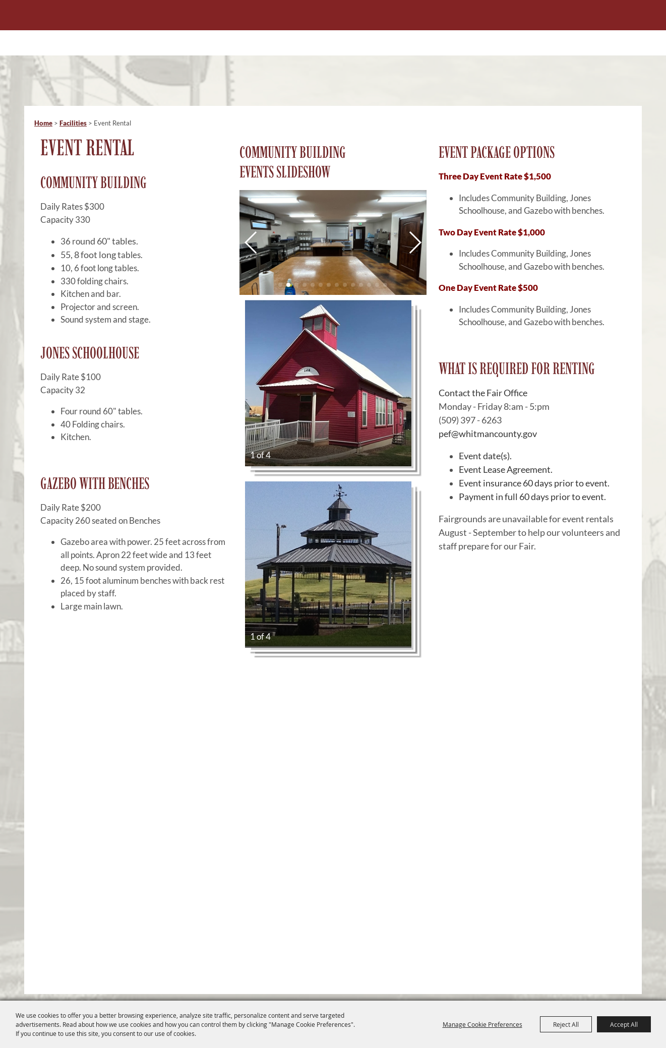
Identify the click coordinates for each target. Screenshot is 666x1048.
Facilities (73, 123)
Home (43, 123)
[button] (251, 242)
